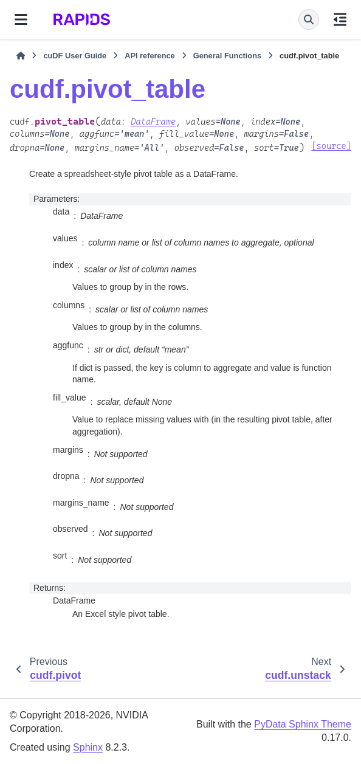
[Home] (20, 55)
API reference (150, 55)
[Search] (308, 19)
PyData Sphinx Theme (302, 724)
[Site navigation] (21, 19)
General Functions (227, 55)
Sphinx (88, 747)
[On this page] (340, 19)
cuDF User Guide (74, 55)
